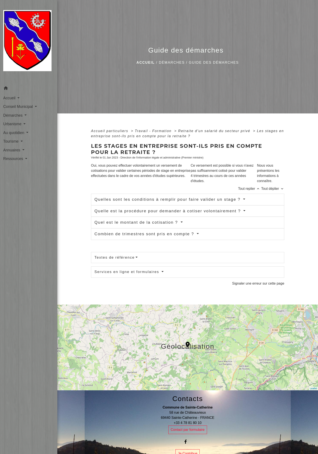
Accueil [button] (10, 98)
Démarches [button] (13, 115)
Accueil (145, 62)
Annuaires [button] (12, 150)
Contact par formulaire (188, 429)
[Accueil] (28, 42)
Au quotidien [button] (14, 133)
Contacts (187, 399)
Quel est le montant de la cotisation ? (137, 222)
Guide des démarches (214, 62)
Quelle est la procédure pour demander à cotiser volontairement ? (168, 211)
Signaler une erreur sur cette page (258, 283)
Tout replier (249, 188)
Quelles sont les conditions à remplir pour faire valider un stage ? (168, 199)
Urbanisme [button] (13, 124)
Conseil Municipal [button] (18, 106)
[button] (28, 89)
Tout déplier (272, 188)
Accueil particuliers (110, 131)
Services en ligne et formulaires (127, 272)
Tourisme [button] (11, 141)
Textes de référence (114, 257)
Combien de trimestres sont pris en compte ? (145, 234)
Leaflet (313, 388)
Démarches (172, 62)
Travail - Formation (154, 131)
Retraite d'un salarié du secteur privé (215, 131)
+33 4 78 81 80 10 (187, 423)
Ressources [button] (13, 159)
